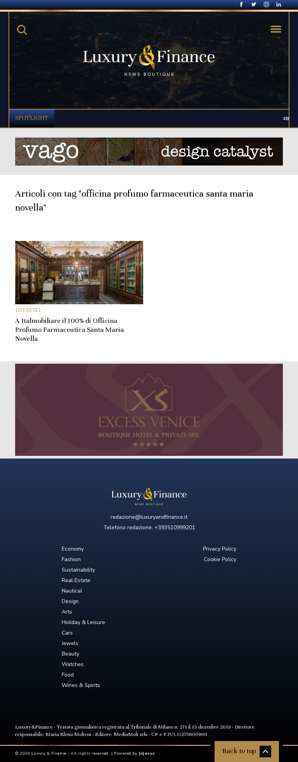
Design (70, 601)
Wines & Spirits (81, 685)
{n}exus (147, 753)
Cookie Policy (220, 559)
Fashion (71, 559)
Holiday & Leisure (83, 622)
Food (68, 674)
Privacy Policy (219, 549)
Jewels (70, 643)
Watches (73, 664)
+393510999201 (174, 527)
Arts (67, 612)
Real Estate (76, 580)
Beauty (70, 653)
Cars (67, 632)
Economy (73, 549)
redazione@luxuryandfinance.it (149, 517)
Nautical (72, 591)
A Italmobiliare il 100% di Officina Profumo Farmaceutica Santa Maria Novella (69, 329)
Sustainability (78, 570)
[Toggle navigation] (276, 29)
